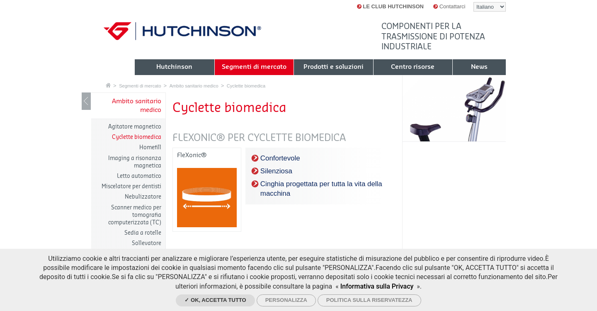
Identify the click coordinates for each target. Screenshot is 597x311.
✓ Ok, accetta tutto (215, 300)
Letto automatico (139, 176)
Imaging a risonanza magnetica (134, 162)
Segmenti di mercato (140, 85)
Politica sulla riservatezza (369, 300)
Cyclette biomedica (246, 85)
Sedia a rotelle (142, 233)
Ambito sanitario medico (194, 85)
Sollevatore (146, 243)
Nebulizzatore (143, 196)
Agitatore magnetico (134, 126)
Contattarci (449, 6)
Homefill (150, 147)
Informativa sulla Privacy (377, 286)
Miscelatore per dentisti (131, 186)
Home (108, 85)
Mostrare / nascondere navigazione (86, 101)
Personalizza (286, 300)
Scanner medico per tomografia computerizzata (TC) (134, 215)
